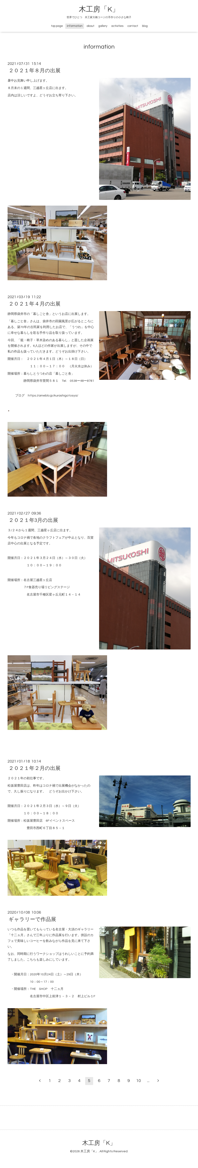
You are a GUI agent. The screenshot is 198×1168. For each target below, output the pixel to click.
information (75, 25)
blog (145, 25)
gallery (102, 25)
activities (117, 25)
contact (132, 25)
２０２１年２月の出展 (34, 768)
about (90, 25)
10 (138, 1080)
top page (57, 25)
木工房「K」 (99, 9)
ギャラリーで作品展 (32, 919)
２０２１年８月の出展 (34, 70)
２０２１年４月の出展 (34, 304)
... (148, 1080)
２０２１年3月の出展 (33, 520)
